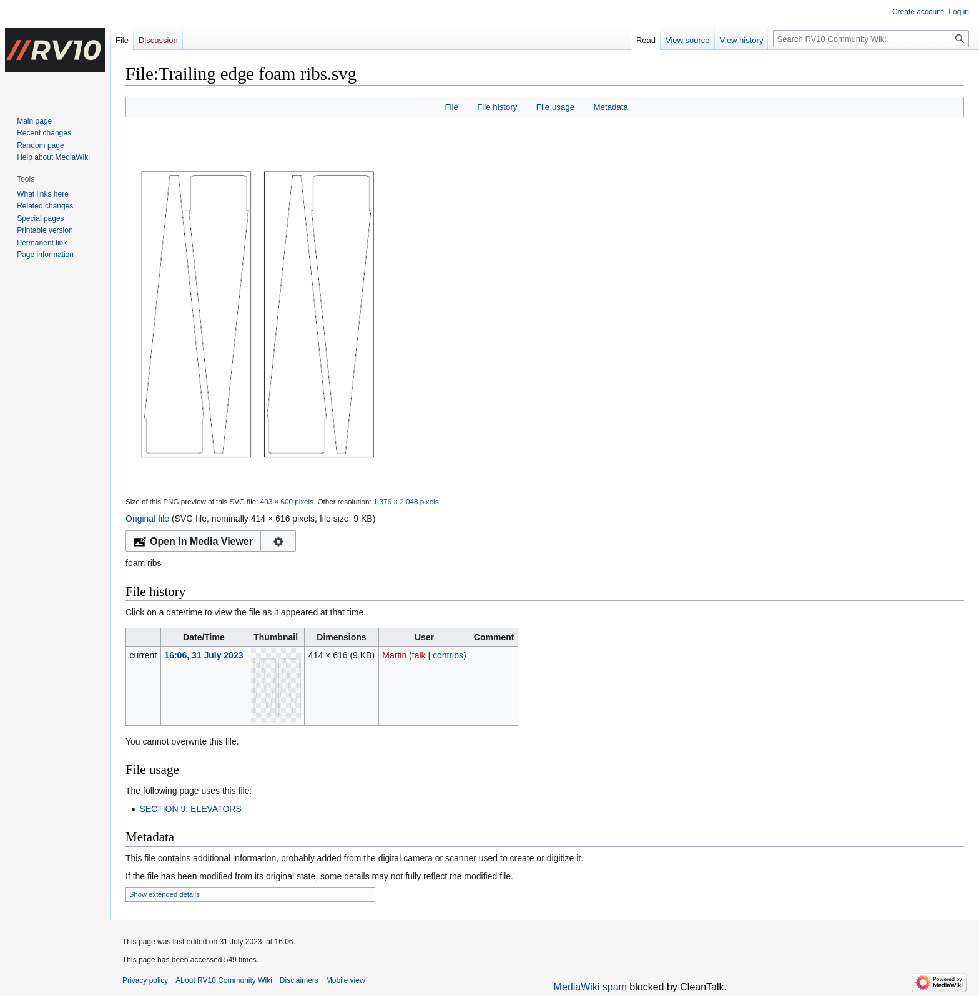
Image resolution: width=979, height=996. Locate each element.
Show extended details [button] (164, 894)
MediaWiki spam (590, 987)
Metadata (610, 107)
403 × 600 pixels (286, 501)
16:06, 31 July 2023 (203, 655)
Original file (147, 519)
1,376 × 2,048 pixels (406, 501)
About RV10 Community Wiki (223, 980)
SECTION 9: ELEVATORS (190, 809)
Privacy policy (145, 980)
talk (419, 655)
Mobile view (345, 980)
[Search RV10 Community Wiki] (871, 38)
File (451, 107)
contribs (448, 655)
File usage (555, 107)
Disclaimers (299, 980)
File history (497, 107)
